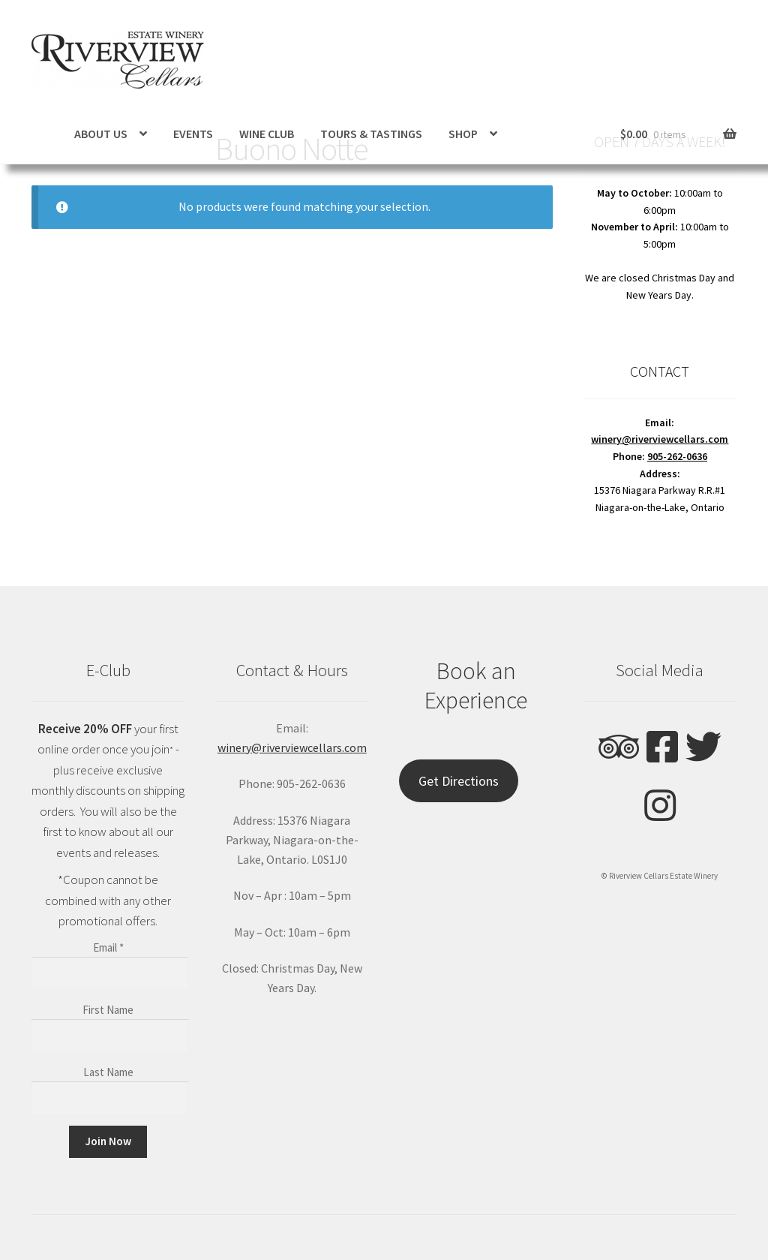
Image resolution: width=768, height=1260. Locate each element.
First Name (108, 1010)
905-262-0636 (677, 456)
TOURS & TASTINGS (371, 133)
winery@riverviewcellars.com (659, 439)
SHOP (463, 133)
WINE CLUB (266, 133)
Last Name (108, 1072)
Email (108, 947)
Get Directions (458, 780)
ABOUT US (101, 133)
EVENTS (193, 133)
